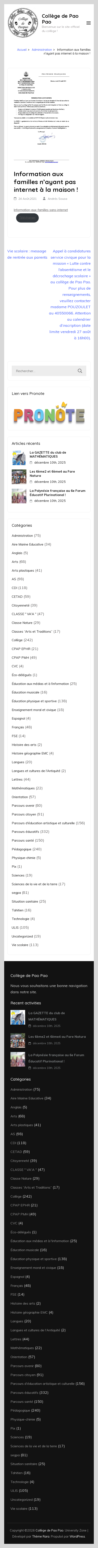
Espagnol (18, 718)
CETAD (17, 597)
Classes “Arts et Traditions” (32, 631)
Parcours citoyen (24, 814)
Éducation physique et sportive (34, 701)
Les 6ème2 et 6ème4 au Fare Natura (52, 473)
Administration (22, 536)
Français (18, 727)
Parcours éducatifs (25, 832)
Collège (17, 640)
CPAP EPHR (21, 649)
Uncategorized (22, 936)
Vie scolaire (20, 945)
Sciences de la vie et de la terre (34, 884)
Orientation (20, 797)
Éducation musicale (25, 692)
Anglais (17, 553)
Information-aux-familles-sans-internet (41, 210)
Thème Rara (40, 1536)
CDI (14, 588)
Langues (18, 762)
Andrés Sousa (57, 199)
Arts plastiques (23, 570)
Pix (14, 867)
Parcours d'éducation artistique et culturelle (43, 823)
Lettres (17, 779)
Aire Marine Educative (27, 544)
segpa (16, 893)
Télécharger (27, 218)
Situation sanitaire (25, 901)
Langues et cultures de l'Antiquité (36, 771)
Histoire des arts (24, 745)
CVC (15, 666)
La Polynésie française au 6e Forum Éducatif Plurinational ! (57, 493)
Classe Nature (22, 623)
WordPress (77, 1536)
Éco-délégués (22, 675)
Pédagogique (21, 849)
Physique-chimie (23, 858)
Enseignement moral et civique (34, 710)
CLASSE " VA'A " (24, 614)
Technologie (20, 919)
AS (14, 579)
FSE (15, 736)
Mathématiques (23, 788)
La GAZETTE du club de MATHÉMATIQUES (48, 454)
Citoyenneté (21, 605)
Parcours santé (23, 840)
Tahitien (17, 910)
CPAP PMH (20, 658)
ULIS (15, 928)
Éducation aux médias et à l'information (40, 684)
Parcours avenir (23, 806)
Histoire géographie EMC (30, 753)
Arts (15, 562)
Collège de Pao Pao (60, 19)
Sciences (18, 875)
